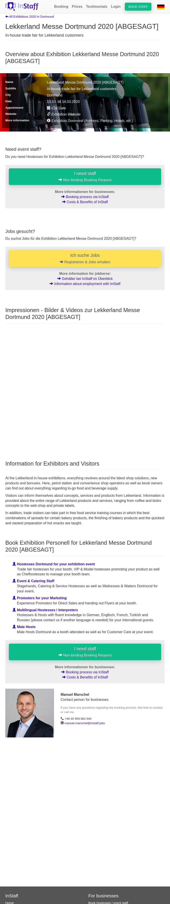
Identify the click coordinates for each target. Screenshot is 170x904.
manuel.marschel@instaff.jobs (85, 723)
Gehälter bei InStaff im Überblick (85, 279)
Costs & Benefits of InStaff (85, 202)
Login (116, 6)
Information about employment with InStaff (85, 284)
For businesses (103, 895)
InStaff (11, 895)
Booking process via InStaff (85, 197)
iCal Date (56, 108)
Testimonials (97, 6)
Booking (61, 6)
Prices (77, 6)
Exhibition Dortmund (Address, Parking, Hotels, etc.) (90, 121)
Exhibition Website (64, 114)
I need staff (85, 176)
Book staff (138, 6)
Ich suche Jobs (85, 258)
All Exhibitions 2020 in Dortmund (29, 16)
